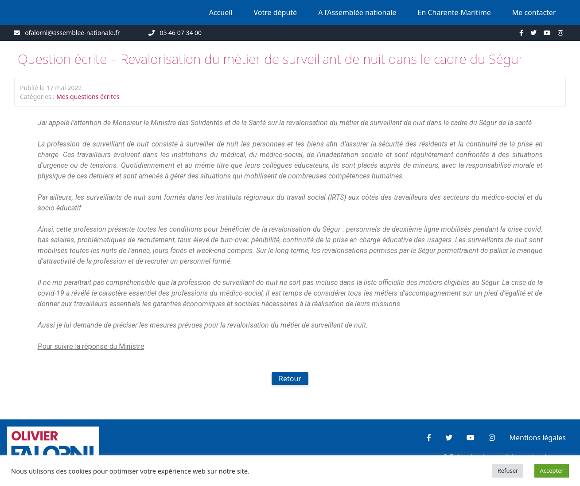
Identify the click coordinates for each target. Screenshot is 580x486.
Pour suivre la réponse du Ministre (91, 346)
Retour (290, 378)
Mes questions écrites (88, 96)
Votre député (275, 12)
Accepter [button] (552, 470)
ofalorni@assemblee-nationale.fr (72, 32)
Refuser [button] (508, 470)
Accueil (221, 12)
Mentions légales (537, 438)
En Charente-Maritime (454, 12)
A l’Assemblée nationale (357, 12)
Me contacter (534, 12)
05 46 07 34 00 (181, 32)
